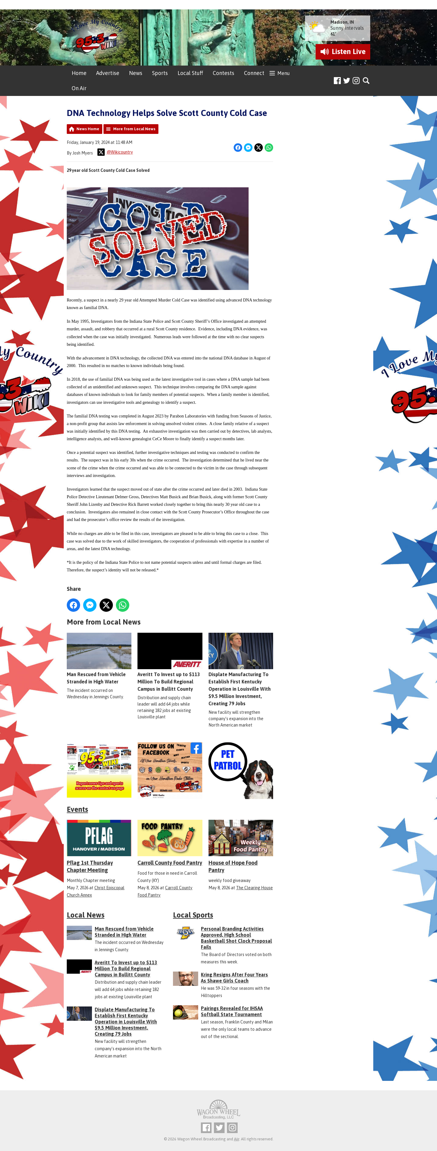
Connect (254, 73)
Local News (85, 915)
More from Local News (134, 129)
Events (77, 809)
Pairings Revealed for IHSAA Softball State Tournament (232, 1011)
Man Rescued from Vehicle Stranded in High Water (99, 658)
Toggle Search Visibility (366, 81)
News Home (87, 129)
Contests (223, 73)
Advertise (107, 73)
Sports (160, 73)
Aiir (236, 1139)
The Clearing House (254, 887)
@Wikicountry (115, 152)
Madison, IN (342, 22)
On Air (79, 88)
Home (79, 73)
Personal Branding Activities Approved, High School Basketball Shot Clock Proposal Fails (236, 938)
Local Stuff (190, 73)
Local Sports (193, 915)
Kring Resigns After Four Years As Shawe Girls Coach (234, 977)
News (135, 73)
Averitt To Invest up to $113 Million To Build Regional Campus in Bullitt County (169, 662)
